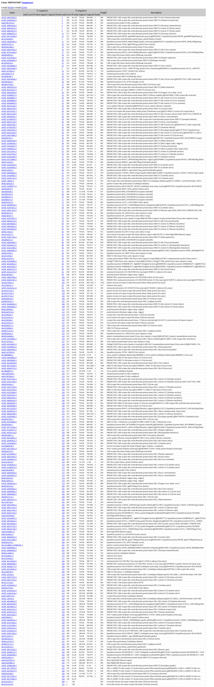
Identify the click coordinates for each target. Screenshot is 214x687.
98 (63, 269)
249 (63, 676)
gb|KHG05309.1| (7, 674)
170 (63, 465)
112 (63, 371)
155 (63, 425)
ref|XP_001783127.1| (9, 671)
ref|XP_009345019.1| (9, 475)
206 (63, 566)
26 (63, 82)
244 (63, 660)
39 (63, 119)
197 (63, 534)
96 (63, 264)
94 (63, 253)
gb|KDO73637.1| (7, 44)
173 (63, 470)
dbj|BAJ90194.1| (7, 478)
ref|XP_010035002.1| (9, 417)
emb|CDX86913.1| (8, 532)
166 (63, 451)
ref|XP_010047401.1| (9, 130)
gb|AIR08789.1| (7, 76)
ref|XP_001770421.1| (9, 676)
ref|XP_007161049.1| (9, 52)
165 (63, 449)
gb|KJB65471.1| (7, 200)
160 (63, 435)
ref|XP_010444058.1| (9, 443)
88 (63, 242)
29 (63, 92)
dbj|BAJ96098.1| (7, 309)
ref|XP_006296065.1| (9, 173)
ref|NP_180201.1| (7, 181)
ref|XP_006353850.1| (9, 18)
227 (63, 617)
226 (63, 615)
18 (63, 55)
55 (63, 151)
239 (63, 647)
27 (63, 84)
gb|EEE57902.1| (7, 253)
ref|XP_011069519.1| (9, 119)
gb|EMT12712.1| (7, 644)
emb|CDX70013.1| (8, 660)
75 (63, 213)
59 (63, 162)
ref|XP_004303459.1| (9, 92)
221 (63, 601)
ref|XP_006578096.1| (9, 135)
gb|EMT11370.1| (7, 331)
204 (63, 561)
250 (63, 679)
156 (63, 427)
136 (63, 374)
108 (63, 304)
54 (63, 184)
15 (63, 47)
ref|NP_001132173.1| (9, 272)
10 (63, 44)
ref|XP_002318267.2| (9, 449)
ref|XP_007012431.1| (9, 111)
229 (63, 623)
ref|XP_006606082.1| (9, 491)
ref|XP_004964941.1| (9, 304)
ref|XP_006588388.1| (9, 406)
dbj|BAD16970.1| (7, 259)
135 (63, 368)
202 (63, 548)
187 (63, 505)
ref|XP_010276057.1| (9, 395)
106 (63, 299)
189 (63, 510)
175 (63, 473)
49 (63, 143)
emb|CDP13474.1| (8, 23)
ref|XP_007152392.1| (9, 427)
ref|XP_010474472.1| (9, 208)
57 (63, 157)
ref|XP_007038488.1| (9, 422)
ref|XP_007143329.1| (9, 408)
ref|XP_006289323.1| (9, 620)
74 (63, 261)
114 (63, 315)
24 (63, 76)
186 (63, 521)
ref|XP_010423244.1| (9, 593)
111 (63, 355)
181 (63, 489)
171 (63, 556)
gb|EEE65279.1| (7, 213)
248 (63, 671)
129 (63, 347)
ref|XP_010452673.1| (9, 631)
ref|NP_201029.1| (7, 574)
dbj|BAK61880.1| (7, 47)
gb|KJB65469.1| (7, 192)
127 (63, 342)
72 (63, 202)
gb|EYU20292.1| (7, 170)
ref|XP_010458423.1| (9, 585)
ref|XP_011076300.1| (9, 623)
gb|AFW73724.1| (7, 296)
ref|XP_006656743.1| (9, 221)
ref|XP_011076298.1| (9, 625)
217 (63, 588)
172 (63, 467)
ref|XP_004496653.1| (9, 459)
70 (63, 197)
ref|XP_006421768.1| (9, 529)
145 (63, 398)
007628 (11, 7)
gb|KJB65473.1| (7, 240)
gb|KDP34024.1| (7, 82)
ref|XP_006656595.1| (9, 350)
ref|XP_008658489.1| (9, 564)
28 (63, 87)
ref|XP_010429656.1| (9, 167)
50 (63, 167)
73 (63, 205)
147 (63, 417)
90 (63, 248)
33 (63, 95)
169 (63, 459)
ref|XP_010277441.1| (9, 379)
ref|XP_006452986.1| (9, 68)
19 (63, 58)
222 (63, 604)
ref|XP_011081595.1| (9, 127)
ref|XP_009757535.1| (9, 577)
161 (63, 438)
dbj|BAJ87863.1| (7, 275)
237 (63, 641)
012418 (24, 7)
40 (63, 122)
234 (63, 658)
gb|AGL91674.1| (7, 684)
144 (63, 395)
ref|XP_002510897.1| (9, 438)
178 (63, 481)
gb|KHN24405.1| (7, 384)
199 (63, 540)
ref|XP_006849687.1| (9, 250)
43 (63, 130)
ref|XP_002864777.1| (9, 566)
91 (63, 250)
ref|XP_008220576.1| (9, 28)
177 (63, 558)
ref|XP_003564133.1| (9, 245)
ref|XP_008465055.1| (9, 537)
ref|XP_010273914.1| (9, 154)
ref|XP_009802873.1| (9, 34)
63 (63, 178)
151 (63, 411)
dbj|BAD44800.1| (7, 336)
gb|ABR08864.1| (7, 355)
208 (63, 682)
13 (63, 36)
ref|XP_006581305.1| (9, 125)
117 (63, 323)
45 (63, 135)
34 (63, 106)
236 (63, 639)
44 (63, 133)
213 (63, 580)
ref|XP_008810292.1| (9, 398)
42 (63, 127)
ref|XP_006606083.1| (9, 494)
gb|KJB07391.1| (7, 138)
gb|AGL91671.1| (7, 323)
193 (63, 518)
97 (63, 267)
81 (63, 226)
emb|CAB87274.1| (8, 596)
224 (63, 609)
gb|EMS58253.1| (7, 639)
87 (63, 240)
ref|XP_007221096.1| (9, 540)
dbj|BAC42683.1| (7, 553)
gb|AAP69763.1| (7, 572)
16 (63, 50)
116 (63, 320)
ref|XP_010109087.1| (9, 339)
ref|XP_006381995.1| (9, 42)
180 (63, 486)
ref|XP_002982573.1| (9, 652)
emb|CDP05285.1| (8, 374)
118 (63, 325)
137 (63, 379)
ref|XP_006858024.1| (9, 548)
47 (63, 141)
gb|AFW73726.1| (7, 293)
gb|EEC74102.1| (7, 232)
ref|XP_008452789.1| (9, 109)
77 (63, 216)
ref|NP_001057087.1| (9, 218)
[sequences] (27, 2)
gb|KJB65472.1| (7, 197)
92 (63, 272)
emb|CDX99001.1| (8, 663)
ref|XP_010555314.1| (9, 612)
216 (63, 585)
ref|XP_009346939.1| (9, 473)
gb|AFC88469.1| (7, 328)
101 (63, 280)
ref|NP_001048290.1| (9, 261)
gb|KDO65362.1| (7, 486)
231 (63, 631)
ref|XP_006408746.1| (9, 205)
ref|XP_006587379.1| (9, 368)
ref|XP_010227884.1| (9, 248)
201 (63, 545)
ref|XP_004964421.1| (9, 441)
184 (63, 497)
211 (63, 684)
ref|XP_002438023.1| (9, 264)
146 (63, 400)
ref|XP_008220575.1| (9, 31)
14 (63, 71)
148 (63, 403)
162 (63, 441)
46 (63, 138)
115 (63, 317)
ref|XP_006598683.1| (9, 358)
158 (63, 433)
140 (63, 387)
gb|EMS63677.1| (7, 325)
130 (63, 350)
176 (63, 475)
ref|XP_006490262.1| (9, 489)
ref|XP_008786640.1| (9, 224)
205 (63, 564)
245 (63, 663)
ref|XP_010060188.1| (9, 666)
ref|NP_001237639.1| (9, 390)
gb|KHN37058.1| (7, 84)
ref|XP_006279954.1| (9, 505)
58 (63, 159)
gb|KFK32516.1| (7, 202)
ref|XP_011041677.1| (9, 430)
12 (63, 34)
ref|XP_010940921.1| (9, 347)
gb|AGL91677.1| (7, 234)
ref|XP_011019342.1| (9, 58)
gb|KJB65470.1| (7, 194)
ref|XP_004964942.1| (9, 307)
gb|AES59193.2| (7, 63)
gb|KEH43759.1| (7, 451)
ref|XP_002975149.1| (9, 513)
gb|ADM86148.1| (7, 446)
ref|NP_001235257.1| (9, 90)
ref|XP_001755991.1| (9, 679)
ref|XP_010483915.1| (9, 467)
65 (63, 186)
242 (63, 652)
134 (63, 366)
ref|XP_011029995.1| (9, 454)
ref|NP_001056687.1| (9, 344)
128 (63, 344)
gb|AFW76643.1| (7, 283)
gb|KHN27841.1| (7, 419)
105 (63, 296)
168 (63, 457)
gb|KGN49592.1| (7, 534)
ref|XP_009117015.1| (9, 210)
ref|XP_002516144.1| (9, 106)
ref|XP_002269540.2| (9, 363)
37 (63, 114)
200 (63, 542)
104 (63, 293)
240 (63, 649)
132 (63, 360)
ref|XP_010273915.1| (9, 151)
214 (63, 583)
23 (63, 74)
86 (63, 237)
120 (63, 331)
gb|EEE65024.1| (7, 333)
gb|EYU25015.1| (7, 636)
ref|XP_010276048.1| (9, 392)
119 (63, 328)
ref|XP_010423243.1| (9, 591)
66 (63, 259)
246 (63, 674)
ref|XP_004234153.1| (9, 609)
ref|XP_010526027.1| (9, 146)
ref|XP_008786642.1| (9, 226)
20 (63, 60)
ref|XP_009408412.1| (9, 149)
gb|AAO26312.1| (7, 647)
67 (63, 192)
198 (63, 537)
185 (63, 500)
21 (63, 63)
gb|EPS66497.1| (7, 617)
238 (63, 644)
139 (63, 384)
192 (63, 524)
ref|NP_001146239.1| (9, 561)
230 (63, 625)
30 (63, 98)
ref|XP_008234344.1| (9, 457)
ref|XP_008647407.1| (9, 280)
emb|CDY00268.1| (8, 516)
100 (63, 277)
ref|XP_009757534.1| (9, 580)
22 (63, 66)
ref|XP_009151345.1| (9, 510)
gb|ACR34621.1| (7, 556)
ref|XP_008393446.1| (9, 141)
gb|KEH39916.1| (7, 55)
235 (63, 636)
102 (63, 283)
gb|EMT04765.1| (7, 301)
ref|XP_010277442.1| (9, 382)
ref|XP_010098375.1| (9, 95)
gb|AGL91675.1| (7, 682)
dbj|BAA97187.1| (7, 641)
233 (63, 633)
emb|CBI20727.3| (7, 74)
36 (63, 111)
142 (63, 390)
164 (63, 446)
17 (63, 52)
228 (63, 620)
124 (63, 462)
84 (63, 232)
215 (63, 593)
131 (63, 358)
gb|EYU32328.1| (7, 162)
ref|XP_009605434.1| (9, 26)
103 (63, 291)
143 (63, 392)
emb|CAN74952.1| (8, 71)
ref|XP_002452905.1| (9, 267)
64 (63, 181)
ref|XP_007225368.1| (9, 36)
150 (63, 408)
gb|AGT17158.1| (7, 583)
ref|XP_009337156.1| (9, 122)
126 (63, 336)
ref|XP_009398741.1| (9, 411)
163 (63, 443)
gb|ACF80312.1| (7, 285)
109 (63, 307)
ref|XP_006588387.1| (9, 403)
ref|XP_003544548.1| (9, 79)
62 (63, 176)
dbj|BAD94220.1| (7, 184)
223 (63, 607)
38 (63, 117)
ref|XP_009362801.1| (9, 117)
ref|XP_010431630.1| (9, 165)
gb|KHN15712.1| (7, 497)
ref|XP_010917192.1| (9, 237)
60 (63, 170)
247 (63, 668)
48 (63, 165)
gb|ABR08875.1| (7, 371)
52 (63, 146)
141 (63, 502)
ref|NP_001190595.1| (9, 569)
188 (63, 508)
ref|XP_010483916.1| (9, 465)
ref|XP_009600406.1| (9, 550)
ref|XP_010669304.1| (9, 143)
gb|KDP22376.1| (7, 542)
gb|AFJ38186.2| (7, 320)
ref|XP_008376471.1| (9, 500)
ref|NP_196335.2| (7, 599)
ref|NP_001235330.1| (9, 366)
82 (63, 229)
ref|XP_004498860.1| (9, 101)
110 (63, 309)
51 (63, 189)
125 (63, 333)
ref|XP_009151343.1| (9, 508)
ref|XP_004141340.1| (9, 114)
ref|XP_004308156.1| (9, 483)
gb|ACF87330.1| (7, 502)
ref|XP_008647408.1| (9, 277)
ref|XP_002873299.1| (9, 633)
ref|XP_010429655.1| (9, 176)
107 (63, 301)
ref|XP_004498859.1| (9, 103)
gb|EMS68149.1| (7, 299)
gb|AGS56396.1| (7, 39)
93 (63, 288)
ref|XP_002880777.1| (9, 186)
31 (63, 101)
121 (63, 352)
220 (63, 599)
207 (63, 569)
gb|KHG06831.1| (7, 435)
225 (63, 612)
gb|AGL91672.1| (7, 317)
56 (63, 154)
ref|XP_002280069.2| (9, 66)
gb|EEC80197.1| (7, 216)
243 (63, 655)
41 (63, 125)
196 (63, 532)
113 (63, 312)
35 (63, 109)
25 (63, 79)
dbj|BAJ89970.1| (7, 481)
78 (63, 218)
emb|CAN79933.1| (8, 352)
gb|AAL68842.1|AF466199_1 (12, 545)
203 (63, 550)
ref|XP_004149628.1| (9, 524)
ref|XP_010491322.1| (9, 628)
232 (63, 628)
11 (63, 42)
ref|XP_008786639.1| (9, 229)
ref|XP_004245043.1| (9, 20)
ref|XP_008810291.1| (9, 400)
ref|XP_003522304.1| (9, 133)
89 (63, 245)
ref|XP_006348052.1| (9, 601)
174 (63, 478)
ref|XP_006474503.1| (9, 50)
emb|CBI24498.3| (7, 470)
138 (63, 382)
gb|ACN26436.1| (7, 558)
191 (63, 516)
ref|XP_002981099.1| (9, 655)
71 (63, 200)
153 (63, 419)
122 (63, 339)
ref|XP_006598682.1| (9, 360)
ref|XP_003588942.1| (9, 60)
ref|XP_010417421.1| (9, 178)
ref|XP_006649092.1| (9, 242)
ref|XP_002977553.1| (9, 526)
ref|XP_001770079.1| (9, 668)
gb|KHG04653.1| (7, 658)
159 (63, 553)
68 (63, 194)
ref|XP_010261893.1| (9, 157)
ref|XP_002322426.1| (9, 615)
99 (63, 275)
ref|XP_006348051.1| (9, 607)
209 (63, 572)
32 (63, 103)
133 (63, 363)
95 (63, 256)
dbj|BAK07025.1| (7, 312)
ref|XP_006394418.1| (9, 521)
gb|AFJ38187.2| (7, 315)
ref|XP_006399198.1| (9, 604)
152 (63, 414)
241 (63, 666)
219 (63, 596)
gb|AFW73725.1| (7, 291)
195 (63, 529)
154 (63, 422)
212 (63, 577)
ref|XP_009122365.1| (9, 649)
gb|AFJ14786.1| (7, 256)
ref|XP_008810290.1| (9, 414)
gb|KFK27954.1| (7, 588)
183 (63, 494)
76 (63, 210)
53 (63, 149)
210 (63, 574)
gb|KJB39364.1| (7, 425)
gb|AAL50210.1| (7, 462)
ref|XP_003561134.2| (9, 433)
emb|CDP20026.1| (8, 376)
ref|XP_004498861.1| (9, 98)
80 (63, 224)
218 (63, 591)
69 (63, 208)
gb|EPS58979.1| (7, 189)
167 (63, 454)
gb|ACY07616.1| (7, 342)
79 (63, 221)
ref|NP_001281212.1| (9, 288)
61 (63, 173)
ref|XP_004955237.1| (9, 269)
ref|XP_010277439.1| (9, 387)
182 (63, 491)
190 (63, 513)
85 (63, 234)
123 (63, 376)
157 (63, 430)
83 (63, 285)
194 (63, 526)
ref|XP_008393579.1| (9, 87)
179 (63, 483)
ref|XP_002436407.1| (9, 518)
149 (63, 406)
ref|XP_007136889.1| (9, 159)
